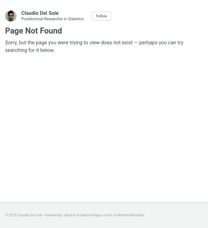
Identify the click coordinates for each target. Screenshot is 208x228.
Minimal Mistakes (130, 215)
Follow (101, 16)
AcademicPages (89, 215)
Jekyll (68, 215)
